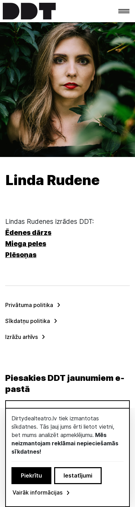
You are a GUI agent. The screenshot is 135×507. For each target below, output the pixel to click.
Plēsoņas (20, 255)
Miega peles (25, 244)
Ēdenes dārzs (28, 233)
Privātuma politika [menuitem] (29, 304)
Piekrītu (31, 475)
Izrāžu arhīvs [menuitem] (21, 336)
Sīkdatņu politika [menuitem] (27, 320)
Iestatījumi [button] (78, 475)
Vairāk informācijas (41, 492)
